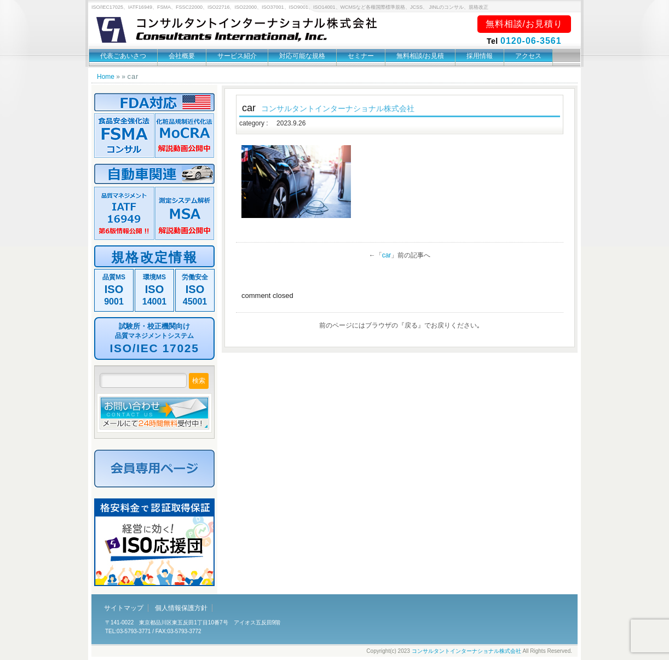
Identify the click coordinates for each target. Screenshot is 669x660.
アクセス (528, 56)
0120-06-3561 (531, 40)
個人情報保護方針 (181, 608)
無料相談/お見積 (420, 56)
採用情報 (479, 56)
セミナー (361, 56)
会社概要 (182, 56)
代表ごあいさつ (123, 56)
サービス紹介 (237, 56)
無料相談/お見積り (524, 23)
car (386, 255)
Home (105, 77)
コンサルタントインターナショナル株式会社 (466, 651)
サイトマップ (123, 608)
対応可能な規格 (302, 56)
